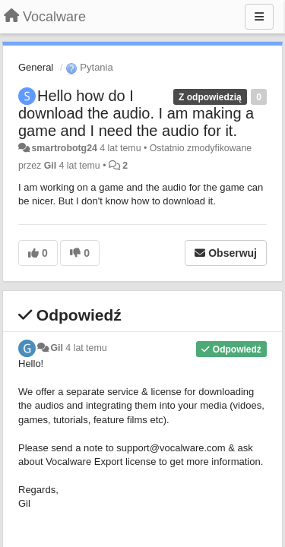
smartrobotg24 (64, 148)
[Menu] (259, 17)
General (35, 67)
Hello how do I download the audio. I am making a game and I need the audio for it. (136, 113)
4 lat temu (85, 348)
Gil (50, 165)
